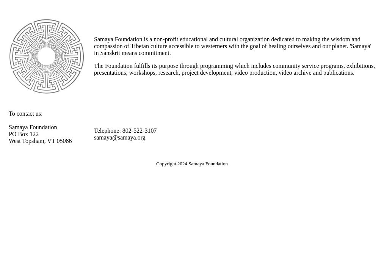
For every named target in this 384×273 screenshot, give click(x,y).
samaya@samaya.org (120, 137)
